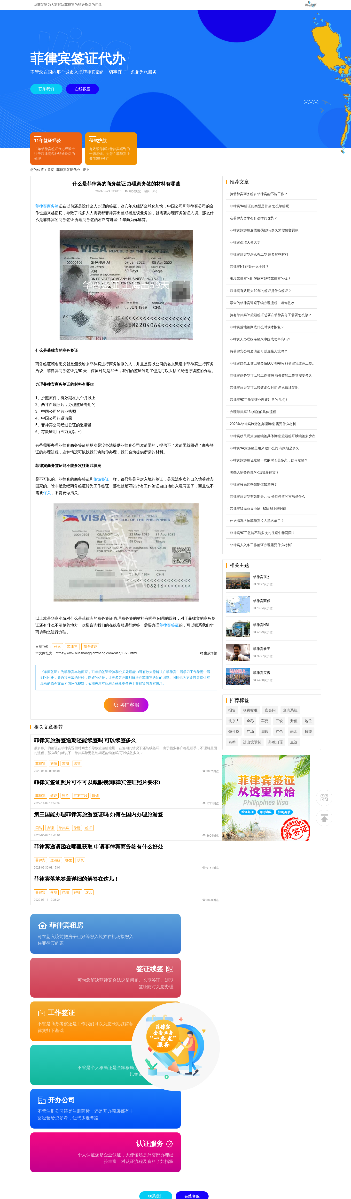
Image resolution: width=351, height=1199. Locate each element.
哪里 (68, 864)
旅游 (53, 768)
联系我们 (47, 90)
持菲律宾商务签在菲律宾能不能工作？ (268, 198)
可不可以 (80, 800)
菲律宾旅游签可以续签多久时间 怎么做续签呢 (273, 392)
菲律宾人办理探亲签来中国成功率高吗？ (269, 343)
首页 (50, 174)
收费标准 (261, 714)
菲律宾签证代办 (68, 174)
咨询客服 (129, 709)
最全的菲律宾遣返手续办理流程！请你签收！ (273, 307)
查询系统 (301, 714)
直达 (265, 757)
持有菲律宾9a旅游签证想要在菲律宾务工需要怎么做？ (277, 319)
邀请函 (55, 864)
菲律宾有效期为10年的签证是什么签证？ (270, 295)
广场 (276, 736)
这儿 (88, 897)
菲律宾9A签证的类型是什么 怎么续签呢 (268, 210)
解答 (77, 897)
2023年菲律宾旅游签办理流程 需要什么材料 (272, 428)
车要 (276, 725)
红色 (305, 736)
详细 (65, 897)
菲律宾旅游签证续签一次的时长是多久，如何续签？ (277, 464)
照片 (65, 800)
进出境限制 (292, 746)
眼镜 (95, 800)
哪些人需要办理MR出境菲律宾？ (263, 476)
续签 (77, 768)
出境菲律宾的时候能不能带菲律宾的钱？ (269, 283)
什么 (57, 651)
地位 (243, 736)
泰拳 (272, 746)
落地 (53, 897)
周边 (290, 736)
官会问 (281, 714)
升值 (305, 725)
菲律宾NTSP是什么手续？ (258, 271)
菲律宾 (72, 651)
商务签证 (90, 651)
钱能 (258, 746)
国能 (38, 832)
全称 (261, 725)
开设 (290, 725)
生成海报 (214, 657)
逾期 (65, 768)
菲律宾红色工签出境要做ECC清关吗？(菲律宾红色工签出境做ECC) (277, 368)
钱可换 (259, 736)
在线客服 (83, 90)
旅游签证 (101, 483)
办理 (50, 832)
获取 (80, 864)
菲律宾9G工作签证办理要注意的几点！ (268, 404)
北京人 (245, 725)
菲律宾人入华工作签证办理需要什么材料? (270, 549)
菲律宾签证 (165, 629)
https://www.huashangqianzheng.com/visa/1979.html (96, 657)
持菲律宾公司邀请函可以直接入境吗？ (268, 355)
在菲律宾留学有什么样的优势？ (263, 222)
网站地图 (310, 5)
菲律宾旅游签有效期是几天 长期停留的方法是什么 (277, 501)
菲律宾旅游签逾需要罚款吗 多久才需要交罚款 (273, 234)
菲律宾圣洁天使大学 (254, 246)
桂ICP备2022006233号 (256, 1191)
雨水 (243, 746)
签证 (53, 800)
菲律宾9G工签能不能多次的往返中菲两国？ (271, 537)
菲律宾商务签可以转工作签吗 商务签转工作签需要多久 (277, 380)
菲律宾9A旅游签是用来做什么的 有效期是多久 (274, 452)
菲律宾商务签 (47, 210)
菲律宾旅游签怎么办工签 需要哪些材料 (268, 259)
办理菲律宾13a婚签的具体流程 (262, 416)
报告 (243, 714)
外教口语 (247, 757)
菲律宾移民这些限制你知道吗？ (263, 489)
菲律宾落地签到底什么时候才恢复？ (266, 331)
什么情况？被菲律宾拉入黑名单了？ (266, 525)
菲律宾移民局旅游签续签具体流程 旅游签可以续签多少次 (277, 440)
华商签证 (50, 676)
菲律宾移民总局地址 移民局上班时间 (267, 513)
